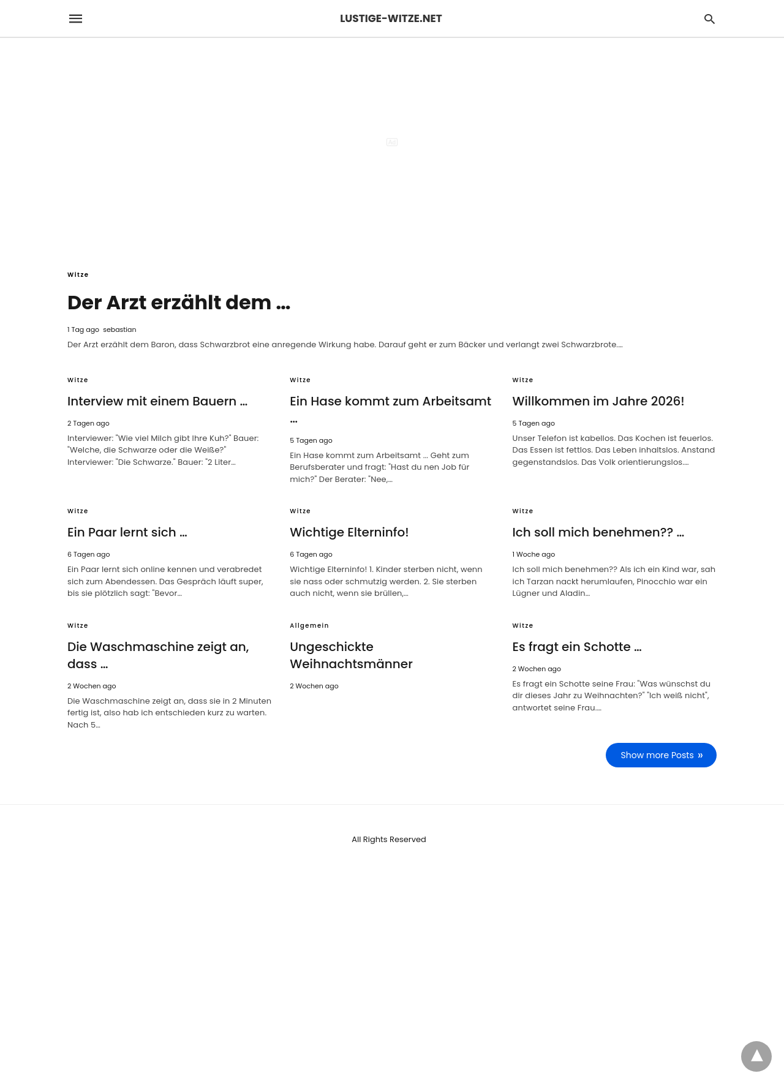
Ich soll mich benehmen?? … (599, 532)
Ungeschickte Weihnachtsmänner (351, 655)
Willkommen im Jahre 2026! (599, 401)
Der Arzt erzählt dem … (179, 302)
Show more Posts (657, 755)
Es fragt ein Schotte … (577, 646)
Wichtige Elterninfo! (349, 532)
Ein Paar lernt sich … (127, 532)
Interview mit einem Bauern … (157, 401)
